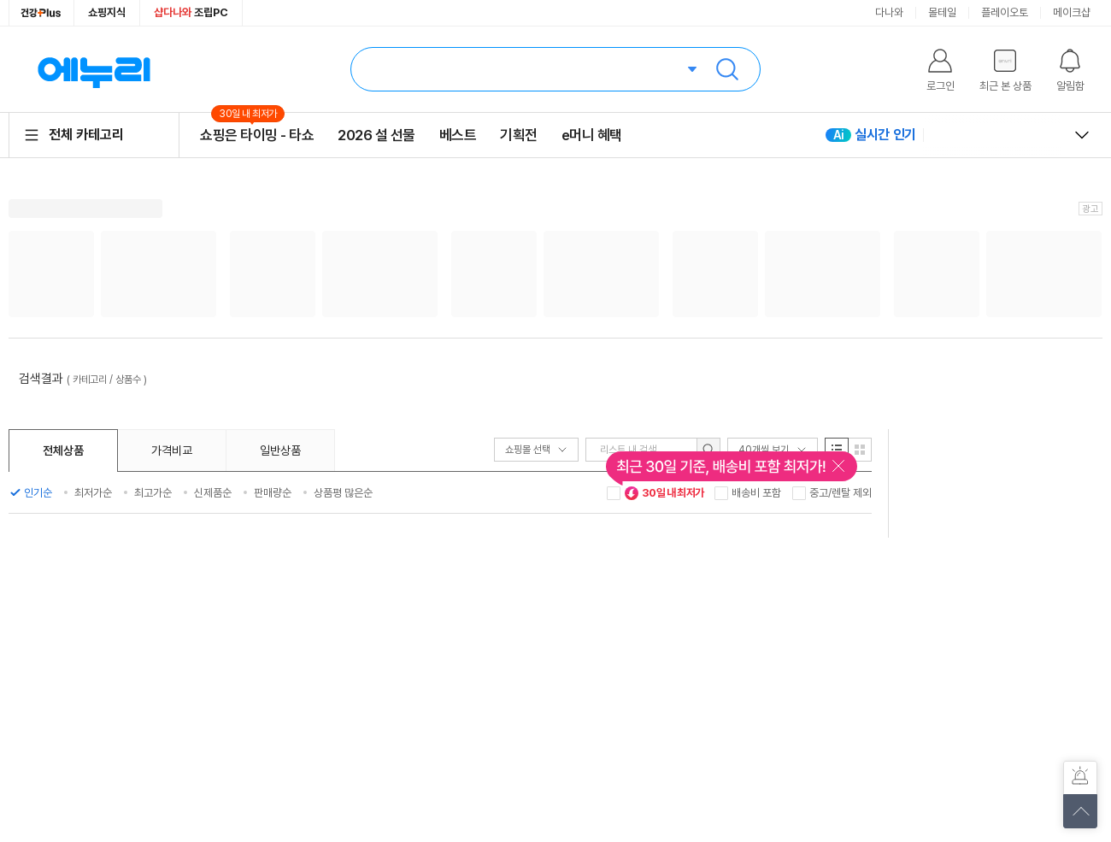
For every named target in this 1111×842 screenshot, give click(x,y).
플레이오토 (1004, 12)
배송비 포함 (756, 492)
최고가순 (153, 492)
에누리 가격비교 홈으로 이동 (94, 69)
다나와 (889, 12)
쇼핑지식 (107, 12)
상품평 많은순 (343, 492)
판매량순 (272, 492)
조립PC (191, 12)
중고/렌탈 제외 (840, 492)
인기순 (38, 492)
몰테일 (942, 12)
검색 (727, 69)
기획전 (519, 135)
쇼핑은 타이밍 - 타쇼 (257, 135)
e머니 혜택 (591, 135)
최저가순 (93, 492)
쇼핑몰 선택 (536, 450)
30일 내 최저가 (664, 493)
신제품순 (213, 492)
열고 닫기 (1082, 135)
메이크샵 (1071, 12)
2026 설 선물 (376, 135)
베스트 (458, 135)
